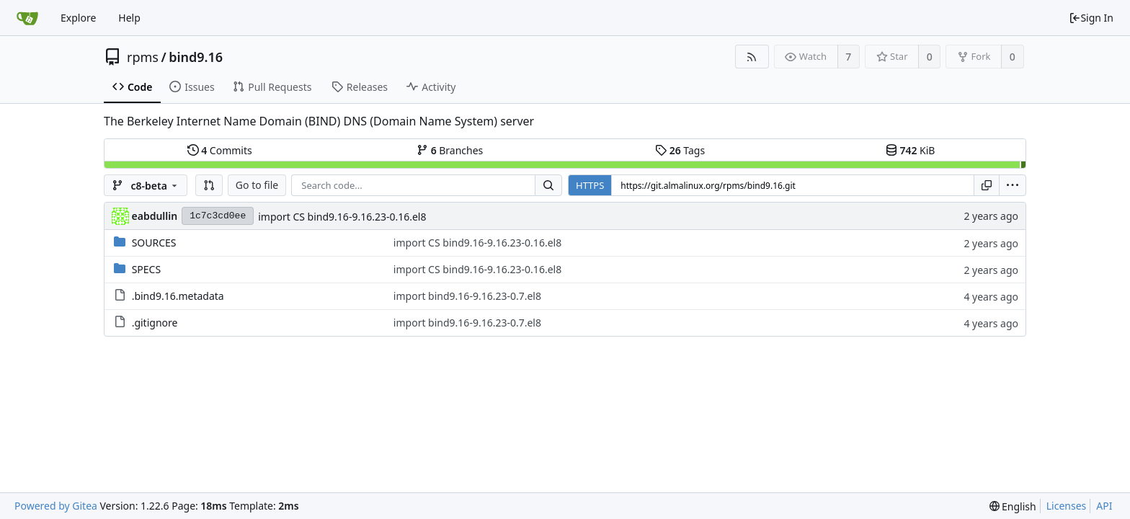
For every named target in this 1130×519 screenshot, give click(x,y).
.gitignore (155, 322)
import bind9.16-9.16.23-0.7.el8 (467, 296)
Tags (680, 150)
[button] (209, 185)
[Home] (27, 18)
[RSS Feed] (752, 56)
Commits (219, 150)
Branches (450, 150)
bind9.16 (196, 57)
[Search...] (548, 185)
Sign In (1091, 18)
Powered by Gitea (55, 506)
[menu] (1012, 185)
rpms (143, 57)
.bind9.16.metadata (178, 296)
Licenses (1066, 506)
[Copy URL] (987, 185)
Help (129, 18)
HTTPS (590, 185)
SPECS (146, 269)
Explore (78, 18)
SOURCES (154, 242)
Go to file (257, 185)
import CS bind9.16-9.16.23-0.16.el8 (342, 216)
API (1104, 506)
